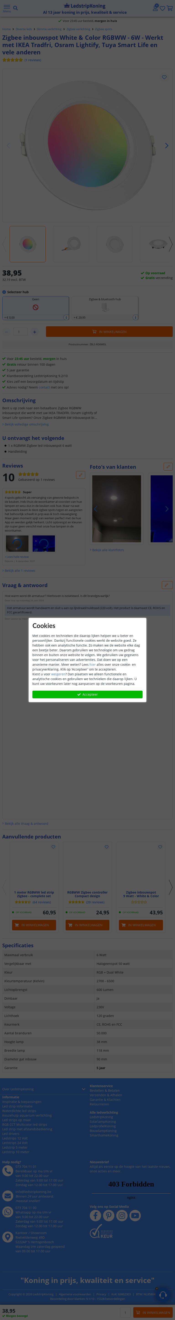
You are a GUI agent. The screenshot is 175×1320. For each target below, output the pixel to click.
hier (93, 664)
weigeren (58, 674)
